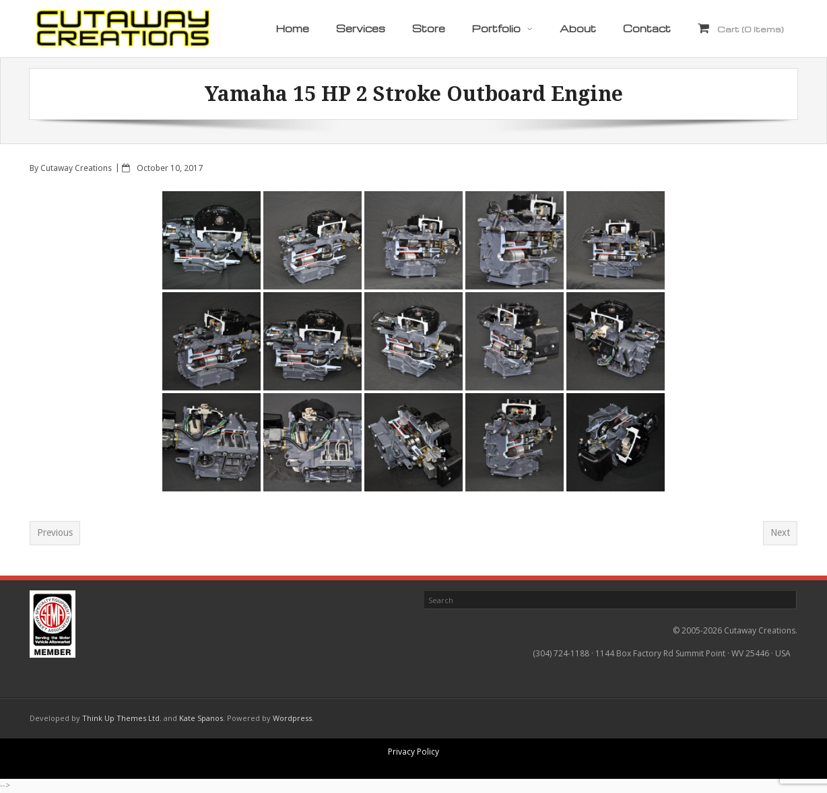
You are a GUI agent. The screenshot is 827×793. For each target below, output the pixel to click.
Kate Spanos (201, 718)
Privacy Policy (413, 751)
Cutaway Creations (76, 168)
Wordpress (292, 718)
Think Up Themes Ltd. (122, 718)
